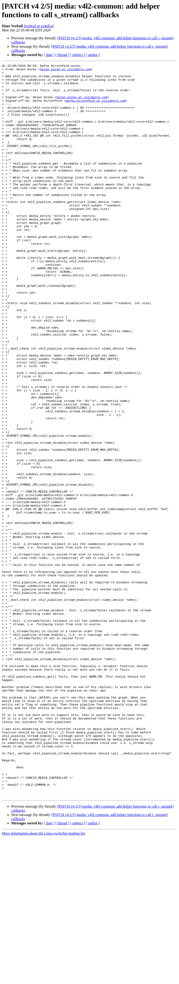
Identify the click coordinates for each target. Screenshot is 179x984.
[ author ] (93, 55)
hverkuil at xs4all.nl (39, 26)
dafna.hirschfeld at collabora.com (95, 108)
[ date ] (49, 55)
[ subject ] (77, 55)
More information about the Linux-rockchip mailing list (43, 980)
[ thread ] (62, 55)
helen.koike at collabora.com (65, 70)
